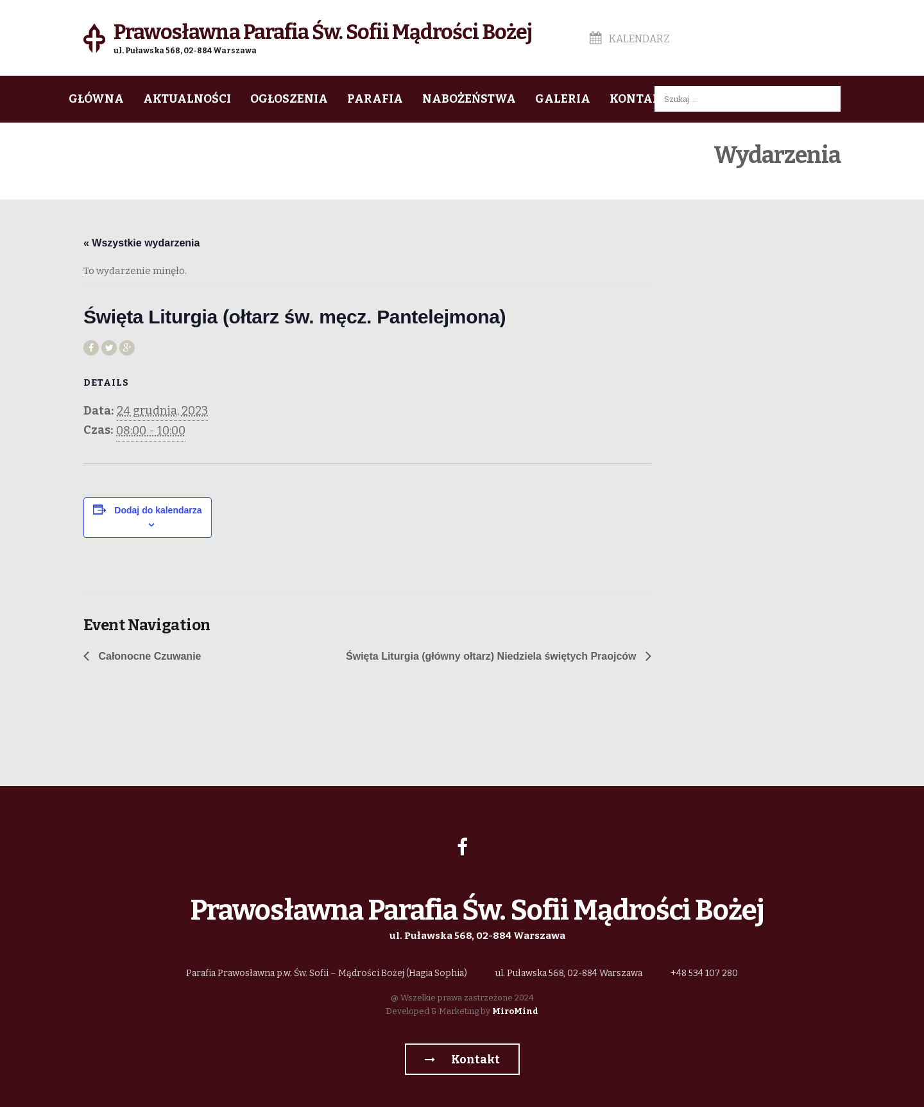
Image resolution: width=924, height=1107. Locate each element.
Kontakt (639, 99)
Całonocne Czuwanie (148, 656)
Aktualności (187, 99)
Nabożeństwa (469, 99)
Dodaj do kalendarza (157, 510)
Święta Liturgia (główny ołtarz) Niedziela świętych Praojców (492, 656)
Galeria (562, 99)
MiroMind (515, 1011)
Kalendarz (630, 39)
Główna (96, 99)
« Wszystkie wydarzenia (141, 242)
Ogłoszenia (289, 99)
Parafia (375, 99)
